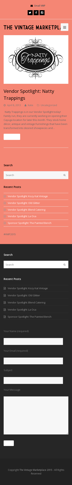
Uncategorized (49, 105)
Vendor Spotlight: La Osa (22, 216)
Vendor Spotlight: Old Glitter (24, 203)
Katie (30, 105)
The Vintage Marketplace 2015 (35, 470)
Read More (12, 136)
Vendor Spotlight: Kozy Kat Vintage (28, 196)
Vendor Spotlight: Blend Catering (26, 209)
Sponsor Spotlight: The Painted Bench (29, 223)
